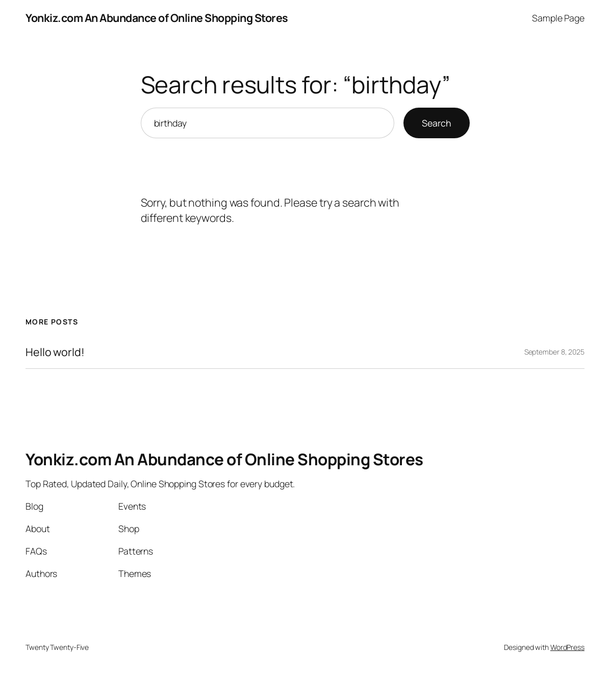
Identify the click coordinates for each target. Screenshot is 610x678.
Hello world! (55, 352)
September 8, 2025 (554, 352)
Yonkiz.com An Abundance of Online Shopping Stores (157, 17)
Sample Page (558, 18)
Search (436, 123)
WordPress (567, 647)
